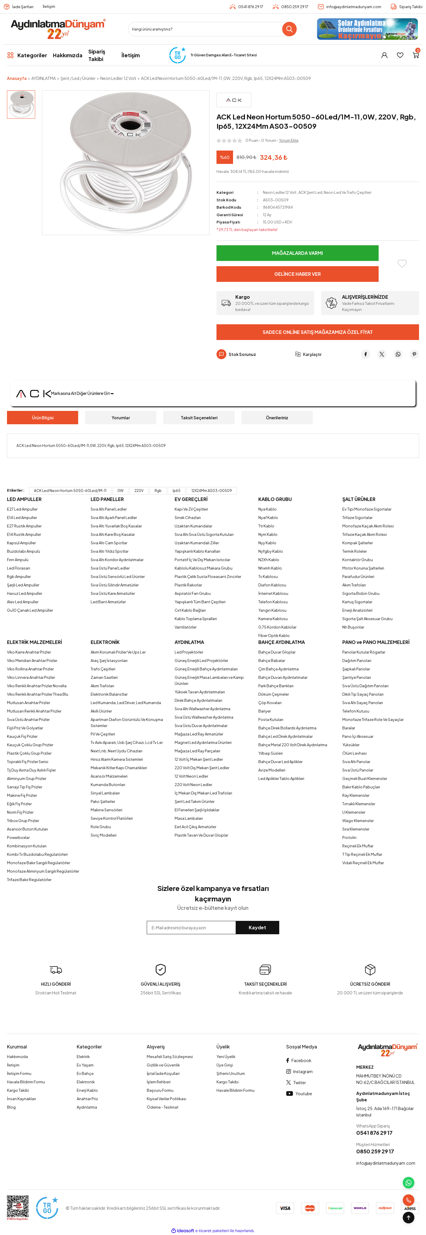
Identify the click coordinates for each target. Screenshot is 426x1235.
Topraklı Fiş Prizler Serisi (27, 761)
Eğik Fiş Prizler (19, 803)
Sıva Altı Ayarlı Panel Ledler (114, 517)
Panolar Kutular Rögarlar (363, 652)
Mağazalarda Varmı (297, 253)
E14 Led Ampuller (22, 517)
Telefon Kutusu (355, 711)
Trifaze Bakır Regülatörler (29, 879)
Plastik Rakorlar (188, 585)
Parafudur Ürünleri (358, 576)
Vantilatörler (185, 627)
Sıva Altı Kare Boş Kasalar (113, 534)
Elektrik (83, 1056)
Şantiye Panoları (356, 677)
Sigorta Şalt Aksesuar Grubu (367, 618)
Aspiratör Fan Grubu (193, 593)
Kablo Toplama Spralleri (196, 618)
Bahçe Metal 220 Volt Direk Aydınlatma (292, 744)
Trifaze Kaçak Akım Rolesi (364, 534)
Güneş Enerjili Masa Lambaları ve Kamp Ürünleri (209, 680)
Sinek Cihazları (188, 517)
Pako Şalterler (103, 801)
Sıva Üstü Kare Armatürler (113, 593)
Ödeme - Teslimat (162, 1107)
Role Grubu (101, 826)
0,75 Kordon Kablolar (277, 627)
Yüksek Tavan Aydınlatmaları (200, 692)
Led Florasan (18, 568)
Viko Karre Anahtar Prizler (29, 652)
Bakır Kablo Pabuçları (361, 787)
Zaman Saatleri (104, 677)
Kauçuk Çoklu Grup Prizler (30, 744)
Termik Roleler (354, 551)
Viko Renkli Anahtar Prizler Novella (37, 685)
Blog (11, 1107)
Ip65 (176, 490)
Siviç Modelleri (104, 835)
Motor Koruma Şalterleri (363, 568)
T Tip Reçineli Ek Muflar (362, 854)
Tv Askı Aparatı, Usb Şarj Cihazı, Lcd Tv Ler (127, 742)
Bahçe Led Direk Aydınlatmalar (285, 736)
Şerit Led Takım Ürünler (194, 801)
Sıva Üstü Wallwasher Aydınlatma (204, 717)
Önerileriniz (277, 417)
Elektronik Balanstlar (109, 694)
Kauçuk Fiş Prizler (22, 736)
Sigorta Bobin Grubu (361, 593)
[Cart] (416, 55)
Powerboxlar (18, 837)
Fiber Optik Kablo (274, 635)
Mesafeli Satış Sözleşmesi (170, 1056)
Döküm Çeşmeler (273, 694)
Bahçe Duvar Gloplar (277, 652)
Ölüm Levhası (354, 753)
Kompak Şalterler (357, 542)
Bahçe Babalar (271, 660)
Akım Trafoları (354, 585)
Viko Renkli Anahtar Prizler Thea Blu (37, 694)
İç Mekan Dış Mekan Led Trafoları (203, 793)
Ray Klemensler (355, 795)
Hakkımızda (17, 1056)
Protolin (349, 837)
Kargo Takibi (18, 1090)
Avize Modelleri (271, 770)
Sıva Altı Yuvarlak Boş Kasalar (116, 526)
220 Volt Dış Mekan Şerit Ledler (202, 767)
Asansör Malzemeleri (109, 776)
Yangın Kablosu (272, 610)
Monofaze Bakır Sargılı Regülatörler (38, 862)
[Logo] (58, 29)
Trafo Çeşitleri (103, 669)
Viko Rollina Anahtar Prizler (30, 669)
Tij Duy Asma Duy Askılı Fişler (31, 770)
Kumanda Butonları (108, 784)
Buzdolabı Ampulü (23, 551)
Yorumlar (121, 417)
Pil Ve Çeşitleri (103, 734)
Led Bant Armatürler (108, 601)
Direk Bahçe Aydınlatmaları (198, 700)
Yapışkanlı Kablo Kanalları (197, 551)
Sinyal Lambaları (105, 793)
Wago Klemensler (358, 820)
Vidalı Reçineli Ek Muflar (363, 862)
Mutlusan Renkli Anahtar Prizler (34, 711)
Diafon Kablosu (272, 585)
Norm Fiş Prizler (20, 812)
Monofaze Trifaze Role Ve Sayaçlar (373, 719)
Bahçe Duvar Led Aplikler (280, 761)
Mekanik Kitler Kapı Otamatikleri (119, 767)
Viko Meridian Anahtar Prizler (32, 660)
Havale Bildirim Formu (26, 1082)
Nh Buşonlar (353, 627)
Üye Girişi (224, 1065)
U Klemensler (353, 812)
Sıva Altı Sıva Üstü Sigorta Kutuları (204, 534)
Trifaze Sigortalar (357, 517)
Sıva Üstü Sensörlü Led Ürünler (118, 576)
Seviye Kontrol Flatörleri (112, 818)
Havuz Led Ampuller (24, 593)
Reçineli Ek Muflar (357, 846)
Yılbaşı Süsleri (270, 753)
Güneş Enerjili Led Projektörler (201, 660)
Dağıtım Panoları (356, 660)
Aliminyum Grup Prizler (26, 778)
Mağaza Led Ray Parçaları (197, 751)
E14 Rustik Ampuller (24, 534)
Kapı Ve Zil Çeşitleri (191, 509)
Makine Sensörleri (106, 810)
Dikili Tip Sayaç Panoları (363, 694)
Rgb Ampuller (19, 576)
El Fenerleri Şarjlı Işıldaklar (197, 810)
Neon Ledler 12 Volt (279, 192)
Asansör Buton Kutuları (27, 829)
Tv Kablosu (268, 576)
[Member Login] (384, 55)
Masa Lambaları (189, 818)
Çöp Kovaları (270, 702)
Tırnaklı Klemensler (358, 803)
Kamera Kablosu (273, 618)
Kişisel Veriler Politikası (166, 1098)
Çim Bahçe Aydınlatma (278, 669)
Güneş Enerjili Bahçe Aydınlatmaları (206, 669)
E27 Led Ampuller (22, 509)
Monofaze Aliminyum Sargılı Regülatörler (43, 871)
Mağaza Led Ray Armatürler (199, 734)
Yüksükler (350, 744)
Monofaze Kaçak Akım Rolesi (368, 526)
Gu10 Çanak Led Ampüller (30, 610)
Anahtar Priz (87, 1098)
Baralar (348, 728)
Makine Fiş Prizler (22, 795)
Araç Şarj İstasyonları (109, 660)
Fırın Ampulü (17, 559)
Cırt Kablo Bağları (190, 610)
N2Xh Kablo (268, 559)
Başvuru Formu (160, 1090)
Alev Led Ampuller (22, 601)
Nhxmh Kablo (270, 568)
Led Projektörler (189, 652)
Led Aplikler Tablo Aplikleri (281, 778)
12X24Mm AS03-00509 (211, 490)
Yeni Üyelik (225, 1056)
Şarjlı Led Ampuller (23, 585)
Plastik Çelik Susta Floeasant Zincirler (208, 576)
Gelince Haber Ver (297, 274)
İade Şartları (22, 6)
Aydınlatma (87, 1107)
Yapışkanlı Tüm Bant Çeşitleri (200, 601)
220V (139, 490)
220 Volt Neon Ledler (193, 784)
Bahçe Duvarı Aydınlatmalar (282, 677)
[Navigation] (27, 55)
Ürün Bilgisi (42, 417)
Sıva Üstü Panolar (357, 770)
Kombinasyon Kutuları (26, 846)
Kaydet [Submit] (257, 927)
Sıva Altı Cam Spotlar (109, 542)
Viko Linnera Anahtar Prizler (31, 677)
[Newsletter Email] (213, 927)
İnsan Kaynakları (21, 1098)
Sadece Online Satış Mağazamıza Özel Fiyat (318, 332)
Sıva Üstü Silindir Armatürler (115, 585)
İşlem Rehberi (159, 1082)
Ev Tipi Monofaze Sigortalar (366, 509)
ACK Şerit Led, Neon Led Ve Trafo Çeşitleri (334, 192)
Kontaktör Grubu (357, 559)
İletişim (49, 6)
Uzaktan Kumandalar (193, 526)
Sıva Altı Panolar (356, 761)
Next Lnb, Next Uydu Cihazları (116, 751)
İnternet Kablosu (273, 593)
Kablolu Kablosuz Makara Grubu (203, 568)
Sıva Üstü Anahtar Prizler (28, 719)
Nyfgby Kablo (270, 551)
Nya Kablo (267, 509)
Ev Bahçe (85, 1073)
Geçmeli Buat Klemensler (364, 778)
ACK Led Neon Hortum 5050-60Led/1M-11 (70, 490)
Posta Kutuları (270, 719)
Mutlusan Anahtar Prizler (28, 702)
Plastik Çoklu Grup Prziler (29, 753)
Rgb (158, 490)
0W (120, 490)
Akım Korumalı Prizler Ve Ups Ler (118, 652)
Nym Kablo (268, 534)
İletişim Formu (19, 1073)
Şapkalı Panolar (356, 669)
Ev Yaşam (85, 1065)
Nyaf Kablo (268, 517)
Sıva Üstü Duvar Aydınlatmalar (201, 725)
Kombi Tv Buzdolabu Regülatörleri (37, 854)
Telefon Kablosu (273, 601)
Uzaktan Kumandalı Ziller (197, 542)
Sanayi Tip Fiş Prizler (24, 787)
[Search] (212, 29)
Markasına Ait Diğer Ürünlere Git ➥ (65, 393)
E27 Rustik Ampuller (24, 526)
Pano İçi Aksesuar (357, 736)
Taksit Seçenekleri (199, 417)
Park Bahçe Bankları (275, 685)
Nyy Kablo (267, 542)
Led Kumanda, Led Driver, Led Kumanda (126, 702)
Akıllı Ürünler (101, 711)
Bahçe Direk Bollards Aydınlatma (287, 728)
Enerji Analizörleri (357, 610)
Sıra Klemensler (355, 829)
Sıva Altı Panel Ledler (109, 509)
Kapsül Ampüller (21, 542)
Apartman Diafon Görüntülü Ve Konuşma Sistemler (127, 722)
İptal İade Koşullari (163, 1073)
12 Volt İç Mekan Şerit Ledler (199, 759)
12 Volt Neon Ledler (191, 776)
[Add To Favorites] (402, 263)
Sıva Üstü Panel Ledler (110, 568)
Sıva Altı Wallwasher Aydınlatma (202, 708)
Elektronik (86, 1082)
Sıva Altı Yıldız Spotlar (109, 551)
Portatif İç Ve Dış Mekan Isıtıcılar (202, 559)
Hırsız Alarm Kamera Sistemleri (117, 759)
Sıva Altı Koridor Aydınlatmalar (117, 559)
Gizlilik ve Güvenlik (163, 1065)
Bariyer (264, 711)
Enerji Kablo (87, 1090)
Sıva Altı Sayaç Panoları (362, 702)
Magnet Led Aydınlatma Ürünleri (203, 742)
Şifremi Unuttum (230, 1073)
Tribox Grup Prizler (23, 820)
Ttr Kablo (266, 526)
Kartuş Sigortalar (357, 601)
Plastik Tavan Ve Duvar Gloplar (201, 835)
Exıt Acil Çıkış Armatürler (195, 826)
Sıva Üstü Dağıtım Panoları (365, 685)
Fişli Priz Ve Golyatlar (25, 728)
